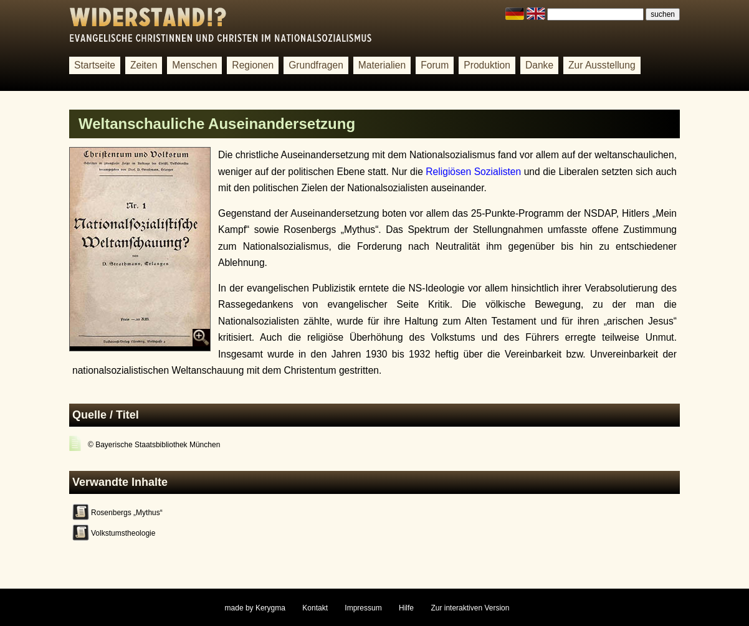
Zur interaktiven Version (470, 608)
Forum (435, 65)
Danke (539, 65)
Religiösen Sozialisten (473, 171)
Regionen (253, 65)
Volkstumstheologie (123, 533)
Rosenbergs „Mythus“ (127, 512)
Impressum (363, 608)
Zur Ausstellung (602, 65)
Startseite (94, 65)
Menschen (194, 65)
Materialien (382, 65)
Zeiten (143, 65)
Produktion (487, 65)
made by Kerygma (255, 608)
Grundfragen (316, 65)
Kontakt (315, 608)
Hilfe (406, 608)
